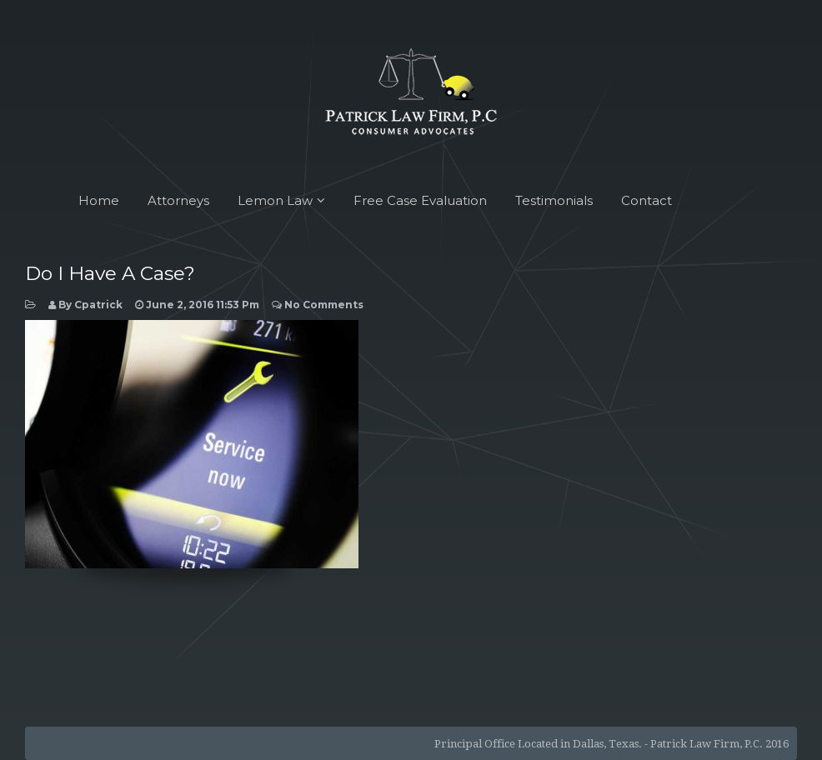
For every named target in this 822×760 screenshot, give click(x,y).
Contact (646, 200)
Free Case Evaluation (420, 200)
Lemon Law (281, 200)
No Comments (317, 304)
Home (98, 200)
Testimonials (554, 200)
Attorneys (178, 200)
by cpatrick (85, 304)
